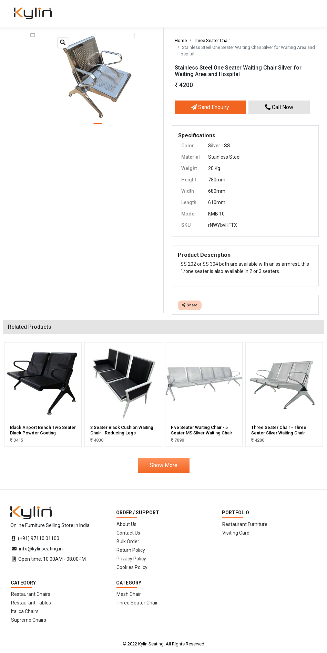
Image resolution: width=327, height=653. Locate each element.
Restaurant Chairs (30, 594)
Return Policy (130, 550)
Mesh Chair (128, 594)
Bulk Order (127, 541)
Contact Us (128, 533)
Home (181, 40)
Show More (163, 465)
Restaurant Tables (31, 602)
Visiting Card (235, 533)
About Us (126, 524)
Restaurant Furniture (244, 524)
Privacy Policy (131, 558)
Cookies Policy (131, 567)
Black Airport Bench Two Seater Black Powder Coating (43, 430)
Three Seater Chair (212, 40)
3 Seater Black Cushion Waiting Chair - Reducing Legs (121, 430)
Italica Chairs (25, 611)
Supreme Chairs (28, 620)
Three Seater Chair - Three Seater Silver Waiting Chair (278, 430)
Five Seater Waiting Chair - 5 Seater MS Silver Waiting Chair (201, 430)
